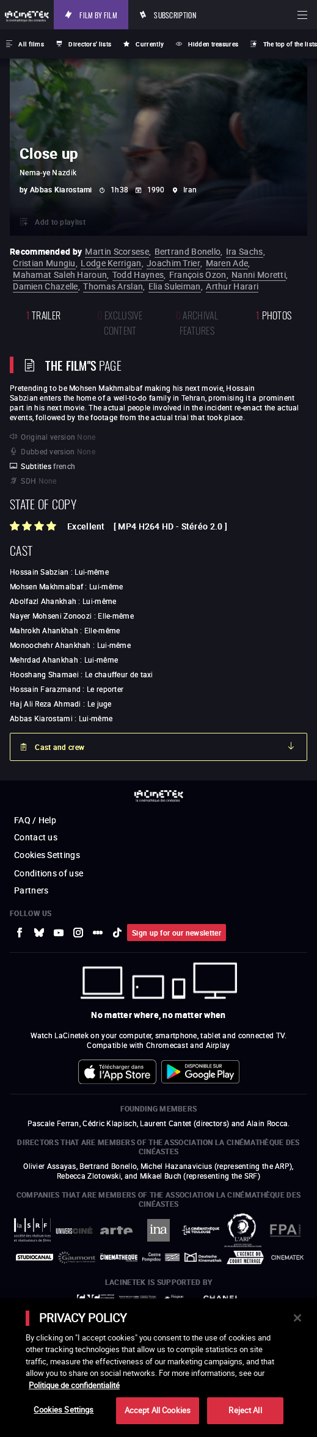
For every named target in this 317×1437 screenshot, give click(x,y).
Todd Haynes (138, 274)
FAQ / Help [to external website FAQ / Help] (35, 820)
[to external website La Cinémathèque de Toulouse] (200, 1230)
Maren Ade (227, 263)
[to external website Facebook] (19, 932)
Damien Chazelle (45, 286)
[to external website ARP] (242, 1230)
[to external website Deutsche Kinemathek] (203, 1257)
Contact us (35, 837)
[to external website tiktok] (117, 932)
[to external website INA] (158, 1230)
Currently (150, 44)
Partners (31, 890)
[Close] (297, 1317)
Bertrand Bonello (188, 251)
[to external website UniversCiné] (74, 1230)
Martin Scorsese (117, 251)
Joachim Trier (173, 263)
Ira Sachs (244, 251)
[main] (158, 1367)
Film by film (98, 14)
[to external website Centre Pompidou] (161, 1257)
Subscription (175, 14)
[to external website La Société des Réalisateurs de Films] (32, 1230)
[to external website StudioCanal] (34, 1257)
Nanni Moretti (258, 274)
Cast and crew (59, 747)
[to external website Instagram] (78, 932)
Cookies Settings (47, 854)
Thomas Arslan (113, 286)
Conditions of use (48, 873)
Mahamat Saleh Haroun (60, 274)
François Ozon (198, 274)
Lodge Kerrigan (111, 263)
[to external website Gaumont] (76, 1257)
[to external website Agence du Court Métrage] (245, 1257)
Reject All (244, 1410)
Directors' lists (89, 44)
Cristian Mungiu (44, 263)
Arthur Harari (232, 286)
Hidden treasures (213, 44)
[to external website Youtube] (58, 932)
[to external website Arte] (116, 1230)
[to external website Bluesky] (39, 932)
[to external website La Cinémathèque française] (118, 1257)
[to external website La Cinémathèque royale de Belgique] (287, 1257)
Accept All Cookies (158, 1410)
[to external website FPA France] (285, 1230)
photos (273, 314)
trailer (43, 314)
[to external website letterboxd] (97, 932)
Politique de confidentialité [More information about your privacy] (74, 1385)
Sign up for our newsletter (176, 932)
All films (31, 44)
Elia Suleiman (174, 286)
